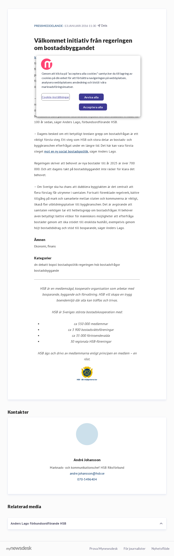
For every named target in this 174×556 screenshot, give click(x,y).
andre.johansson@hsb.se (87, 473)
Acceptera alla (93, 107)
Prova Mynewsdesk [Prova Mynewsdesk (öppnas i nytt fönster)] (103, 548)
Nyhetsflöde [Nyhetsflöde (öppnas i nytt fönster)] (160, 548)
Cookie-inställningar (55, 97)
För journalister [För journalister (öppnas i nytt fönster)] (135, 548)
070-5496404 (87, 479)
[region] (88, 86)
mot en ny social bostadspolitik (66, 151)
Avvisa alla (91, 97)
